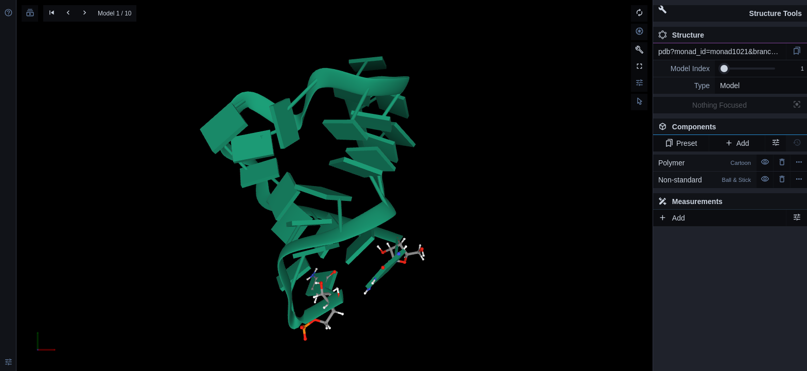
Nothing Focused (719, 105)
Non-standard (704, 180)
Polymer (704, 163)
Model (730, 85)
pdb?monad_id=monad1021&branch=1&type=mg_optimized (722, 51)
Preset (681, 143)
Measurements (690, 201)
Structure (681, 35)
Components (727, 129)
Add (737, 143)
